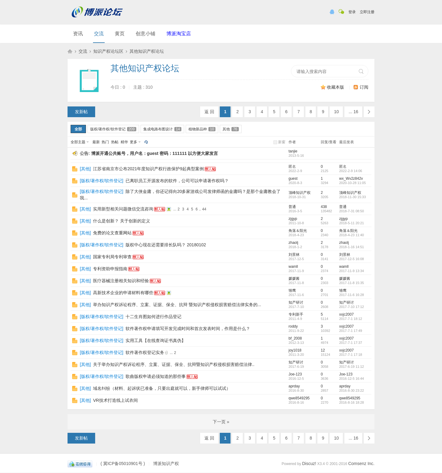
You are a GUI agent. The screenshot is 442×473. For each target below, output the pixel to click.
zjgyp (293, 219)
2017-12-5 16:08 (351, 259)
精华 (124, 142)
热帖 (114, 142)
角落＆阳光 (298, 231)
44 (204, 209)
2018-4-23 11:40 (351, 235)
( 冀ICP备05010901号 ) (122, 463)
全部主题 (78, 142)
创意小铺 (145, 33)
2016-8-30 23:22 (351, 390)
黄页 (120, 33)
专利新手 (296, 314)
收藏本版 (336, 87)
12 (323, 350)
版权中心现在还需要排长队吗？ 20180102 (166, 244)
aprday (294, 386)
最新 (96, 142)
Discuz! (309, 463)
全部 (78, 129)
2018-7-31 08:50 (351, 211)
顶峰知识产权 (300, 192)
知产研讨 (296, 302)
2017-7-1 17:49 (350, 331)
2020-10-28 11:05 (352, 183)
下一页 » (221, 421)
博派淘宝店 (178, 33)
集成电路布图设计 (162, 129)
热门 (105, 142)
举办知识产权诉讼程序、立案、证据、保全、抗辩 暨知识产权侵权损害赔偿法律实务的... (177, 304)
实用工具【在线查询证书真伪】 (156, 340)
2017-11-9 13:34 (351, 271)
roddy (293, 326)
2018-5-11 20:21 (351, 223)
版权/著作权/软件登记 (113, 129)
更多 (133, 142)
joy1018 (295, 350)
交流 (99, 33)
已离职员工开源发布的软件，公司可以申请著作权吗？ (177, 180)
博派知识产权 (70, 51)
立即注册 (367, 12)
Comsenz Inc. (361, 463)
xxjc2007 (346, 314)
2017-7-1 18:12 (350, 319)
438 (324, 207)
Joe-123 (295, 374)
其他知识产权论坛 (147, 51)
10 (336, 111)
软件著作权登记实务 (145, 352)
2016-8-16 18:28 (351, 402)
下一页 (369, 111)
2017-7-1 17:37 (350, 342)
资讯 (78, 33)
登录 (352, 12)
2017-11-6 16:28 (351, 295)
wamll (293, 266)
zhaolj (293, 242)
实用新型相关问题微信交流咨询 (123, 208)
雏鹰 (292, 290)
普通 (292, 207)
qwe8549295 (299, 398)
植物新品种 (201, 129)
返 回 (209, 111)
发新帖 (81, 111)
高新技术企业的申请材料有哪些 (123, 292)
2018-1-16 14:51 (351, 247)
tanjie (293, 151)
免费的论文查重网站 (112, 232)
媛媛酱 (294, 278)
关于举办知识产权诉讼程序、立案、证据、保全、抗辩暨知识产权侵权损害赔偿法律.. (173, 364)
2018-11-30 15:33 (352, 197)
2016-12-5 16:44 (351, 378)
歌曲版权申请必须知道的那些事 (156, 376)
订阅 (364, 87)
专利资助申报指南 (110, 268)
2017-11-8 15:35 (351, 283)
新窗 (281, 142)
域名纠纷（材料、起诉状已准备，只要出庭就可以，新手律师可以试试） (162, 388)
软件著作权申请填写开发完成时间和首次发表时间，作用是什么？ (188, 328)
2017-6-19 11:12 (351, 366)
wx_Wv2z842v (351, 178)
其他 (230, 129)
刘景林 (294, 254)
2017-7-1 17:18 (350, 354)
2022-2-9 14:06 (350, 171)
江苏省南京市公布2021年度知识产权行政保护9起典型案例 (148, 168)
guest (293, 178)
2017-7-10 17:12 (351, 307)
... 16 (353, 111)
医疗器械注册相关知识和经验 (121, 280)
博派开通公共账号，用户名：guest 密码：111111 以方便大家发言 (154, 153)
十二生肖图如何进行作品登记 (153, 316)
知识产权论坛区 (108, 51)
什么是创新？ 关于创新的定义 (121, 220)
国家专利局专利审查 (112, 256)
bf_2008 (295, 338)
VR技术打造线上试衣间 (115, 400)
